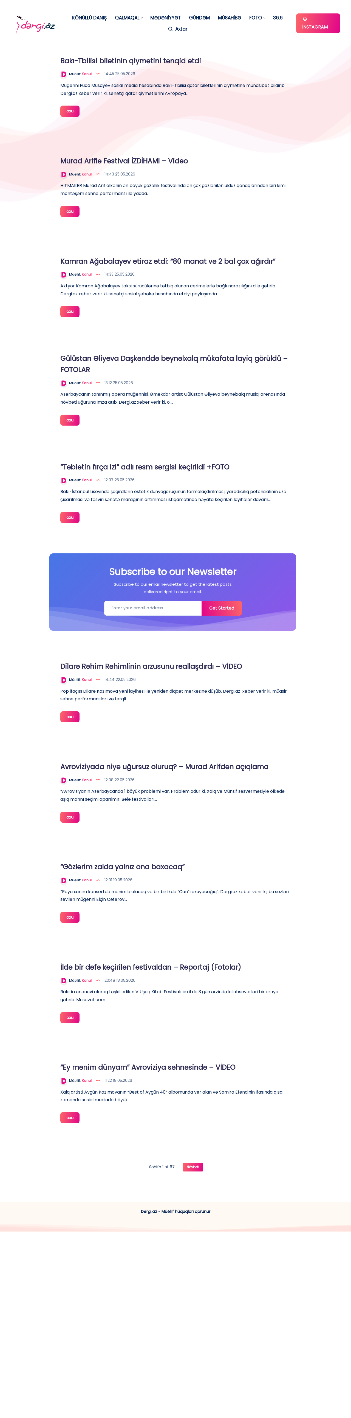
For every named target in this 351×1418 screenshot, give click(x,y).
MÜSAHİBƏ (229, 18)
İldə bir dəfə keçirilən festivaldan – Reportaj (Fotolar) (216, 1129)
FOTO (255, 18)
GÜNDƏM (199, 18)
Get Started (219, 721)
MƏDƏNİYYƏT (165, 18)
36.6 (278, 18)
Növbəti (193, 1353)
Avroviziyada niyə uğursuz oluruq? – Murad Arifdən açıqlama (219, 898)
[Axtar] (177, 29)
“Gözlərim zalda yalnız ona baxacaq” (220, 1012)
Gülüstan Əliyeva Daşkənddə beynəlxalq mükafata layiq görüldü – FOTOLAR (218, 435)
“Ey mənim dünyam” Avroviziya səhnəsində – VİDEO (210, 1240)
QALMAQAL (127, 18)
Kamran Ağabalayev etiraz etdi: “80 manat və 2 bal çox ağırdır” (218, 313)
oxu (163, 148)
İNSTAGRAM (315, 23)
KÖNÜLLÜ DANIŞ (89, 18)
